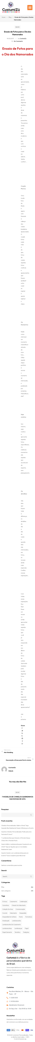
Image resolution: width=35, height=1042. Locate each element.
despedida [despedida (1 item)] (22, 913)
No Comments (18, 41)
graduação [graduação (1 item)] (5, 921)
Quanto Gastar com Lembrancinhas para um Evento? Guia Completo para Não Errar (14, 854)
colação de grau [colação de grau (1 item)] (7, 909)
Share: (23, 725)
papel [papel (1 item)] (26, 928)
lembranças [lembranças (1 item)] (18, 928)
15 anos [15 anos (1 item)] (4, 901)
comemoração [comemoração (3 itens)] (20, 909)
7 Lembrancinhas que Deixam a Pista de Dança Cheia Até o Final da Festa (15, 839)
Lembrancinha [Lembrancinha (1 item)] (16, 921)
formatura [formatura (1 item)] (28, 917)
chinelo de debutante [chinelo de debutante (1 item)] (18, 905)
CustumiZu (23, 38)
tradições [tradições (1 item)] (26, 932)
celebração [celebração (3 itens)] (23, 901)
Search (31, 876)
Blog (17, 27)
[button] (29, 7)
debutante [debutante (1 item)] (13, 913)
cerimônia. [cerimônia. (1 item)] (5, 905)
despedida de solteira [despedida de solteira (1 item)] (9, 917)
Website (10, 771)
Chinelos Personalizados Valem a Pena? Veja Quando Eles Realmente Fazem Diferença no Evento (17, 827)
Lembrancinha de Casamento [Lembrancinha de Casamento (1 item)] (11, 924)
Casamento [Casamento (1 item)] (13, 901)
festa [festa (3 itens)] (21, 917)
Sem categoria (5, 891)
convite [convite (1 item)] (4, 913)
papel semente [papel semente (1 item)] (7, 932)
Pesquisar (5, 809)
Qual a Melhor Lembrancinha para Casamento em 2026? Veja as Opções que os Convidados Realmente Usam (16, 846)
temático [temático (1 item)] (17, 932)
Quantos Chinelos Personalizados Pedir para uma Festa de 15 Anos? (16, 833)
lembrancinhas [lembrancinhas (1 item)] (7, 928)
